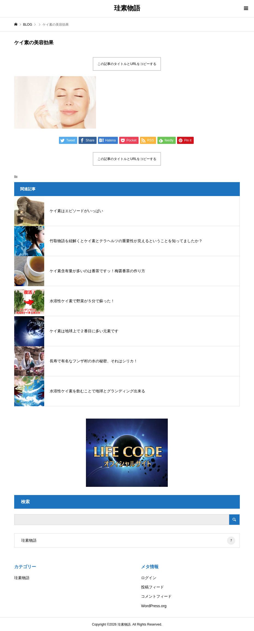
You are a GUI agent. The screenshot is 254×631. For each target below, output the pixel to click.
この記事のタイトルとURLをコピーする (126, 64)
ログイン (148, 578)
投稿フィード (152, 587)
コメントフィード (156, 596)
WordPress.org (153, 606)
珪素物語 (127, 8)
